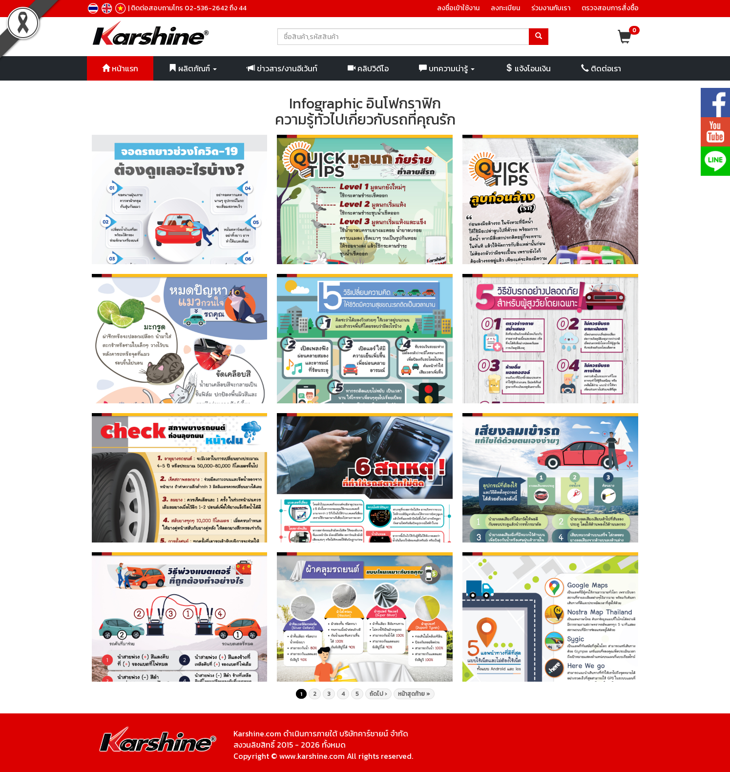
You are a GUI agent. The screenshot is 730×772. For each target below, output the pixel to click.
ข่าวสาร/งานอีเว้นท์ (282, 68)
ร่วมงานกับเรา (550, 8)
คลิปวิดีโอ (368, 68)
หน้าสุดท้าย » (414, 693)
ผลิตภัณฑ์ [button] (192, 68)
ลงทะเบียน (505, 8)
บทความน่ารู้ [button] (447, 68)
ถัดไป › (378, 693)
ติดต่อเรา (601, 68)
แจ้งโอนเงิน (528, 68)
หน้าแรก (120, 68)
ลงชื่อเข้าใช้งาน (458, 8)
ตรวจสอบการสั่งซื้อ (610, 8)
